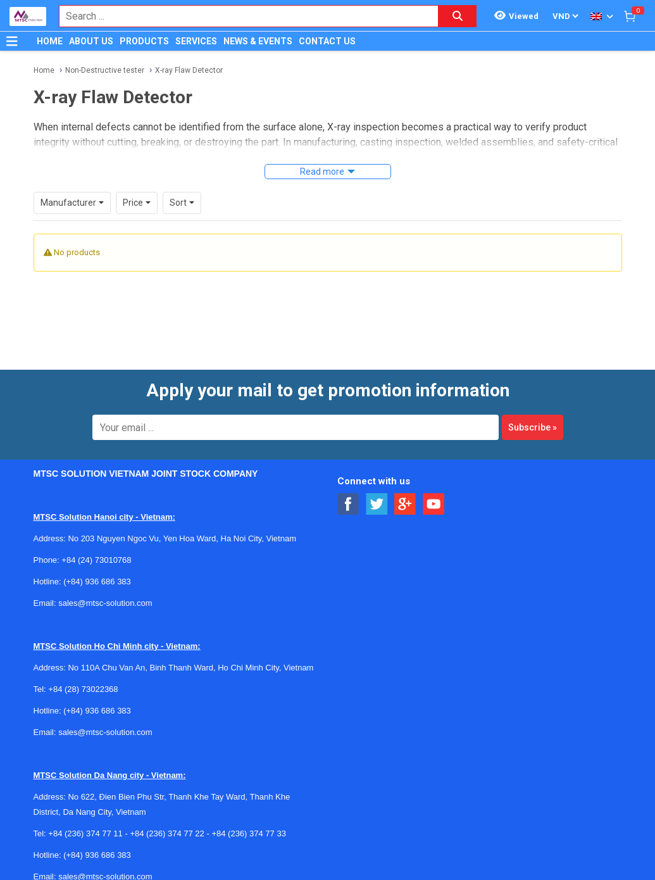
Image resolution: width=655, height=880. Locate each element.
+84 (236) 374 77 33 (248, 833)
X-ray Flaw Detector (189, 70)
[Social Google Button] (405, 504)
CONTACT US (327, 41)
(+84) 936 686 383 (97, 581)
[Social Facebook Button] (348, 504)
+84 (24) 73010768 (96, 560)
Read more (322, 172)
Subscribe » (532, 427)
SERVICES (196, 41)
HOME (50, 41)
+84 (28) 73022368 (83, 689)
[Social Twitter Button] (377, 504)
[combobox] (242, 16)
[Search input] (242, 16)
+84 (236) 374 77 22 (167, 833)
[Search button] (458, 16)
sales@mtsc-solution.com (105, 603)
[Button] (12, 41)
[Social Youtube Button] (434, 504)
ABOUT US (91, 41)
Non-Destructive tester (104, 70)
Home (44, 70)
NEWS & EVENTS (257, 41)
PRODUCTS (144, 41)
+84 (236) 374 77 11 (85, 833)
